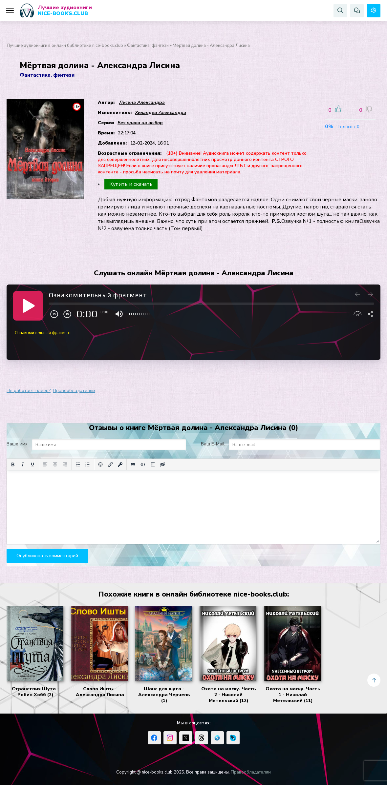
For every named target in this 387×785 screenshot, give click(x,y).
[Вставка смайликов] (100, 464)
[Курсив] (23, 464)
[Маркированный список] (78, 464)
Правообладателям (74, 390)
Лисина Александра (142, 102)
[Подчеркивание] (32, 464)
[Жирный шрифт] (13, 464)
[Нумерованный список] (88, 464)
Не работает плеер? (29, 390)
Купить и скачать (131, 184)
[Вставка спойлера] (153, 464)
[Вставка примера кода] (143, 464)
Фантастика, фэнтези (148, 46)
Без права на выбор (140, 123)
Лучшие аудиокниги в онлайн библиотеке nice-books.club (65, 46)
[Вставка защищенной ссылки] (120, 464)
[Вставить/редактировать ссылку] (110, 464)
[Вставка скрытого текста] (162, 464)
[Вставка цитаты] (133, 464)
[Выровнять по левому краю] (45, 464)
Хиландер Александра (160, 112)
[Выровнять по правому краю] (65, 464)
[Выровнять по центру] (55, 464)
